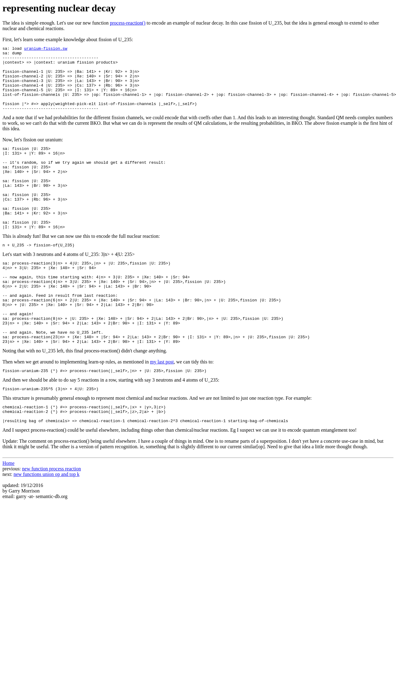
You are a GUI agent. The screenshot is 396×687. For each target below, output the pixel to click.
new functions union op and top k (46, 526)
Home (8, 515)
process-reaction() (128, 23)
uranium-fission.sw (45, 49)
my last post (162, 408)
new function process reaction (51, 521)
